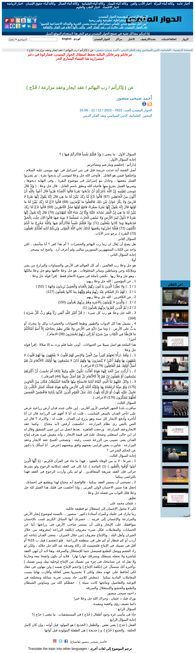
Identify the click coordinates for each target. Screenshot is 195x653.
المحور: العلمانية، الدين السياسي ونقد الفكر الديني (117, 116)
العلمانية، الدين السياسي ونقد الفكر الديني (145, 50)
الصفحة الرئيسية (183, 50)
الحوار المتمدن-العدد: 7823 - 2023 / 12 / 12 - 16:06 (116, 110)
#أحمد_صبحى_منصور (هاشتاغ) (88, 641)
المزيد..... (184, 515)
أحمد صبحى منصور (107, 50)
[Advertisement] (175, 108)
